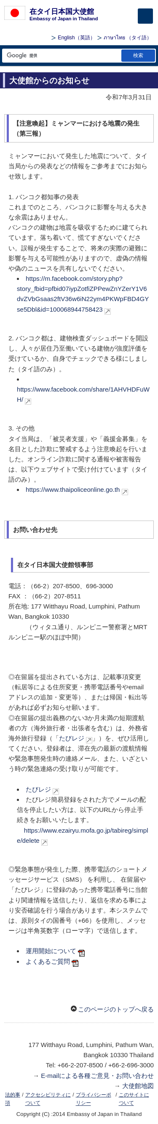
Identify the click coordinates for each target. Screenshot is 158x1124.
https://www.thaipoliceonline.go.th (73, 489)
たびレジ (71, 738)
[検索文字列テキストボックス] (61, 55)
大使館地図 (138, 1085)
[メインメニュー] (145, 16)
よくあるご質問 (48, 961)
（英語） (76, 38)
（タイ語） (128, 38)
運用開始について (51, 950)
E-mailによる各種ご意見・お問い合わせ (97, 1075)
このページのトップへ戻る (116, 1009)
